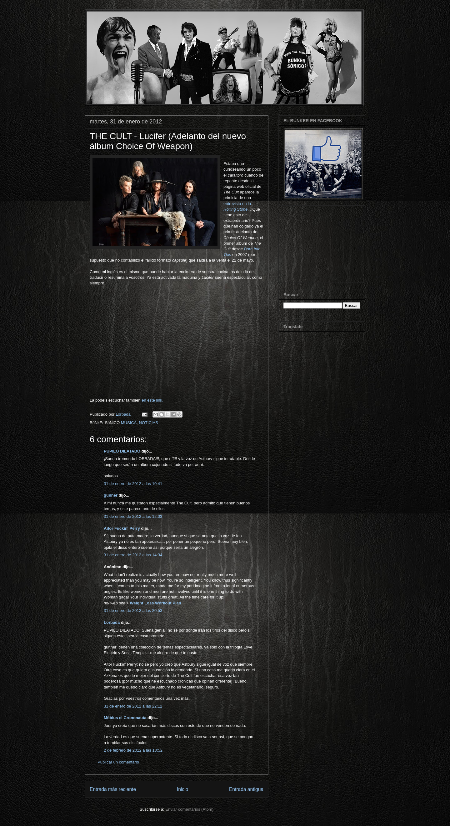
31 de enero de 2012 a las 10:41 (133, 483)
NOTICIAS (148, 422)
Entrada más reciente (113, 789)
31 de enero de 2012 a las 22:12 (133, 706)
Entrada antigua (246, 789)
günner (111, 495)
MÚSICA (129, 422)
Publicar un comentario (118, 762)
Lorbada (112, 622)
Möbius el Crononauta (125, 717)
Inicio (182, 789)
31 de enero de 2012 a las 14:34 (133, 555)
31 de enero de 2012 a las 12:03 (133, 516)
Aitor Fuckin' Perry (122, 528)
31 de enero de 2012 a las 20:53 (133, 610)
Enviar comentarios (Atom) (189, 809)
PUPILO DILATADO (122, 451)
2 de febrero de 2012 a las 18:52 (133, 750)
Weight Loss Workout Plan (155, 603)
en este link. (152, 400)
